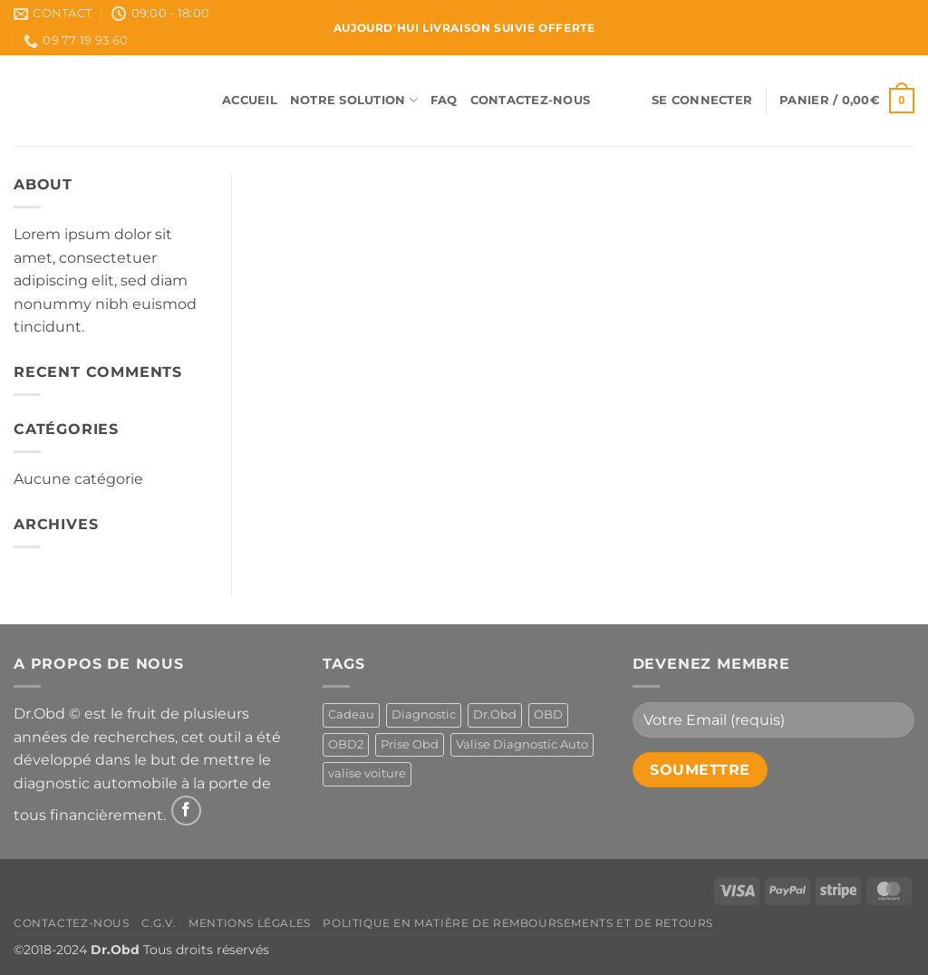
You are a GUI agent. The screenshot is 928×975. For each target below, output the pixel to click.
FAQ (444, 100)
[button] (702, 100)
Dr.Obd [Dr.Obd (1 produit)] (495, 714)
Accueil (249, 100)
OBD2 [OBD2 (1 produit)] (345, 744)
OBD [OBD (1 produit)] (548, 714)
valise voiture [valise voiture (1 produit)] (367, 773)
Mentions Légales (249, 923)
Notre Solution (354, 100)
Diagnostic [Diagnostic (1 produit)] (424, 714)
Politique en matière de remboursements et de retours (518, 923)
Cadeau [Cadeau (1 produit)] (351, 714)
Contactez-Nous (530, 100)
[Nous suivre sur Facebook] (186, 810)
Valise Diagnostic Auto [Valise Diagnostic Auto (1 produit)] (522, 744)
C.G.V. (159, 923)
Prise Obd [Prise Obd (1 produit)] (410, 744)
